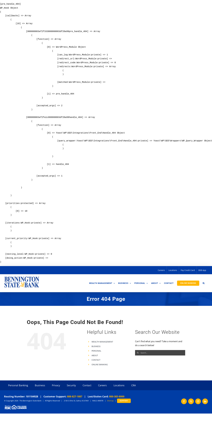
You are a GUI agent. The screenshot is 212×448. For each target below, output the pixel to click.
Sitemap (110, 400)
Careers (102, 385)
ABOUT (95, 355)
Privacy (56, 385)
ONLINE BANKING (100, 364)
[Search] (137, 352)
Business (40, 385)
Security (71, 385)
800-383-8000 (116, 396)
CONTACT (96, 360)
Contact (87, 385)
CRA (133, 385)
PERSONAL (96, 350)
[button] (204, 283)
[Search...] (160, 352)
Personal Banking (18, 385)
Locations (119, 385)
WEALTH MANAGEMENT (102, 341)
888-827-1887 (74, 396)
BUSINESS (96, 346)
